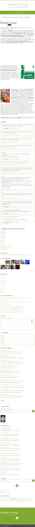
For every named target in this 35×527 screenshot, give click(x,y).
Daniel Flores (3, 366)
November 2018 (4, 275)
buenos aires (6, 500)
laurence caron (5, 300)
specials (12, 500)
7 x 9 (1, 304)
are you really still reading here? (6, 309)
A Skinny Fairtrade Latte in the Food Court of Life (22, 297)
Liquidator (2, 240)
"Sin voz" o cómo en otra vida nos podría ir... (16, 390)
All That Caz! (3, 473)
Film (3, 335)
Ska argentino (28, 500)
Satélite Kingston (4, 232)
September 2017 (4, 283)
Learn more (6, 526)
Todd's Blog (22, 306)
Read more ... (31, 254)
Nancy (2, 380)
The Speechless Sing (7, 304)
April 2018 (2, 277)
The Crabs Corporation (19, 500)
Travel (3, 343)
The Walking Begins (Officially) (6, 297)
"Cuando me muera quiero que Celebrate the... (10, 468)
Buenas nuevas (9, 22)
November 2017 (4, 282)
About (23, 12)
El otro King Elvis (27, 17)
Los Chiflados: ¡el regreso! (12, 351)
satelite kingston (23, 117)
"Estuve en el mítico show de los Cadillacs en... (10, 458)
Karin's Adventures (17, 309)
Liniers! (2, 235)
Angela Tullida (3, 236)
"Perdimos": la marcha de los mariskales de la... (13, 395)
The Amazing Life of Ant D (13, 299)
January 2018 (3, 279)
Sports (3, 341)
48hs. (1, 243)
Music (3, 337)
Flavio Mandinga (4, 233)
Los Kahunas (3, 238)
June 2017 (2, 288)
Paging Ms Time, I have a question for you (8, 311)
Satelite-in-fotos (4, 249)
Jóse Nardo (3, 361)
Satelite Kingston (12, 498)
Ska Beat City (3, 244)
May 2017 (2, 290)
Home (11, 12)
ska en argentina (4, 498)
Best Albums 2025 (4, 299)
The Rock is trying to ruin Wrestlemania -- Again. (9, 306)
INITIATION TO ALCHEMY (5, 312)
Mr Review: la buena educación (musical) (15, 385)
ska (3, 339)
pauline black (24, 498)
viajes (19, 498)
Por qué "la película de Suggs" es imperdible (14, 380)
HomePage (21, 17)
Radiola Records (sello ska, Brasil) (7, 246)
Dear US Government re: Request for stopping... (9, 302)
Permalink (3, 117)
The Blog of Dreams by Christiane (17, 312)
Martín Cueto (3, 241)
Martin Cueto (7, 128)
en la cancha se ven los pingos (14, 117)
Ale (1, 395)
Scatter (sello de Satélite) (5, 247)
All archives (3, 291)
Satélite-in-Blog (17, 4)
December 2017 (4, 280)
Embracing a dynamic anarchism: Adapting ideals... (10, 307)
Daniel (2, 356)
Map (3, 400)
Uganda (22, 307)
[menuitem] (11, 12)
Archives (17, 12)
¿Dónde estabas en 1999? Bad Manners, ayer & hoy (11, 463)
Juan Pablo (3, 351)
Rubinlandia (3, 230)
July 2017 (2, 286)
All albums (32, 270)
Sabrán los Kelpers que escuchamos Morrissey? (10, 17)
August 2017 (3, 285)
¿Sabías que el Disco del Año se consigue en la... (11, 453)
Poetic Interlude (20, 311)
